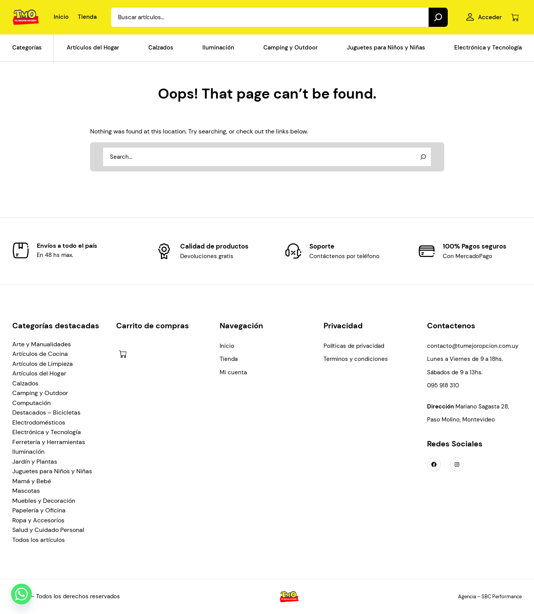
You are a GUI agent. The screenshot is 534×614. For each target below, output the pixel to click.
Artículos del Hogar (39, 373)
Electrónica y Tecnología (46, 432)
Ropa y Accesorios (38, 520)
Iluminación (28, 452)
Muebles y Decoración (43, 501)
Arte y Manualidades (41, 344)
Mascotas (26, 491)
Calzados (25, 383)
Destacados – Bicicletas (46, 412)
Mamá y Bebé (31, 481)
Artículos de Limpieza (42, 364)
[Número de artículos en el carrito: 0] (515, 17)
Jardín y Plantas (34, 462)
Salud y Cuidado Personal (48, 530)
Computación (31, 403)
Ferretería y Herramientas (48, 442)
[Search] (438, 17)
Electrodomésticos (38, 422)
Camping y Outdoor (40, 393)
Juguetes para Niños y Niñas (52, 471)
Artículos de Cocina (40, 354)
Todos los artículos (38, 540)
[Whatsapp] (21, 594)
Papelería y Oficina (39, 510)
